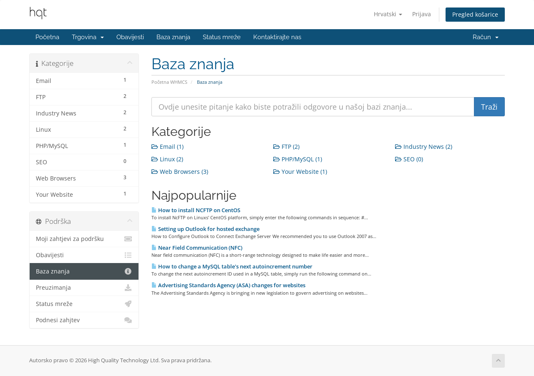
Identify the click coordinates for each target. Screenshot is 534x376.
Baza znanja (173, 37)
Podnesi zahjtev (84, 320)
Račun (486, 37)
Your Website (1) (300, 171)
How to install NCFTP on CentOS (195, 210)
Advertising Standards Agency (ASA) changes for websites (228, 285)
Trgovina (88, 37)
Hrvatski (388, 14)
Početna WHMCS (169, 82)
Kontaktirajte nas (277, 37)
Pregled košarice (475, 14)
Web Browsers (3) (179, 171)
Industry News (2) (423, 146)
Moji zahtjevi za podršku (84, 239)
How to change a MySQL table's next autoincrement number (231, 266)
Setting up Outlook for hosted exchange (205, 229)
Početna (47, 37)
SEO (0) (409, 159)
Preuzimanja (84, 288)
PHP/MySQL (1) (297, 159)
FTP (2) (286, 146)
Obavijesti (130, 37)
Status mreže (222, 37)
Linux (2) (167, 159)
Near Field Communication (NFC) (196, 247)
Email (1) (167, 146)
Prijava (421, 14)
